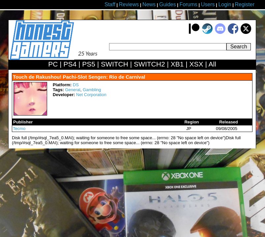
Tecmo (19, 128)
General (72, 89)
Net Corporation (91, 94)
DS (76, 84)
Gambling (92, 89)
